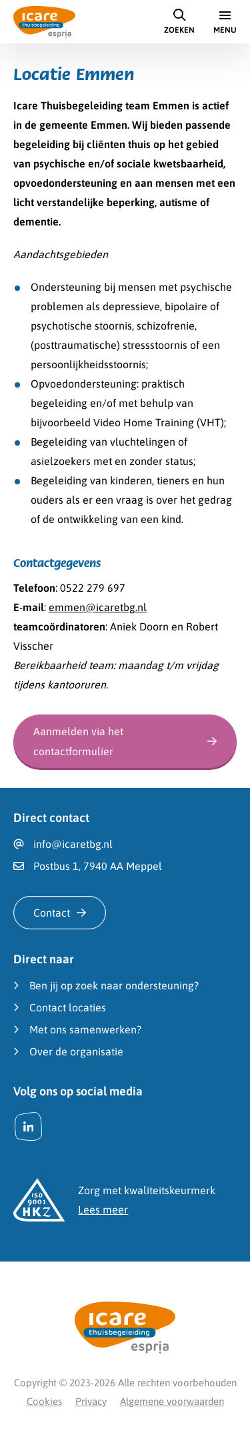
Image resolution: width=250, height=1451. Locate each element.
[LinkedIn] (28, 1126)
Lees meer (103, 1209)
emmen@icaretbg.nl (98, 607)
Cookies (44, 1401)
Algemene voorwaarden (172, 1401)
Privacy (91, 1401)
